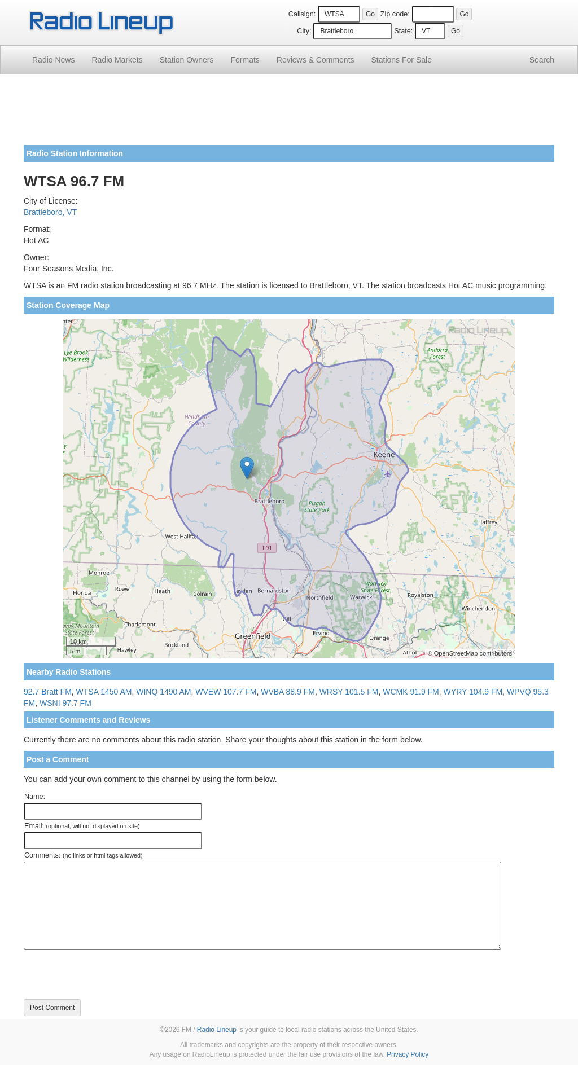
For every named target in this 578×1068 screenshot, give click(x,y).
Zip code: (395, 14)
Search (541, 59)
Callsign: (302, 14)
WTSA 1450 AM (104, 691)
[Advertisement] (289, 114)
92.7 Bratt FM (48, 691)
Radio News (53, 59)
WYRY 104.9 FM (473, 691)
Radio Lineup (217, 1030)
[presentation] (109, 974)
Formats (244, 59)
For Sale (401, 59)
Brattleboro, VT (50, 212)
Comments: (83, 855)
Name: (34, 797)
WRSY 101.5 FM (349, 691)
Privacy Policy (407, 1054)
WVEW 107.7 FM (225, 691)
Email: (82, 826)
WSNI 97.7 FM (65, 702)
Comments (315, 59)
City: (304, 31)
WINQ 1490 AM (163, 691)
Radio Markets (116, 59)
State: (403, 31)
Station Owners (187, 59)
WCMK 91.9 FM (411, 691)
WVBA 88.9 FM (288, 691)
